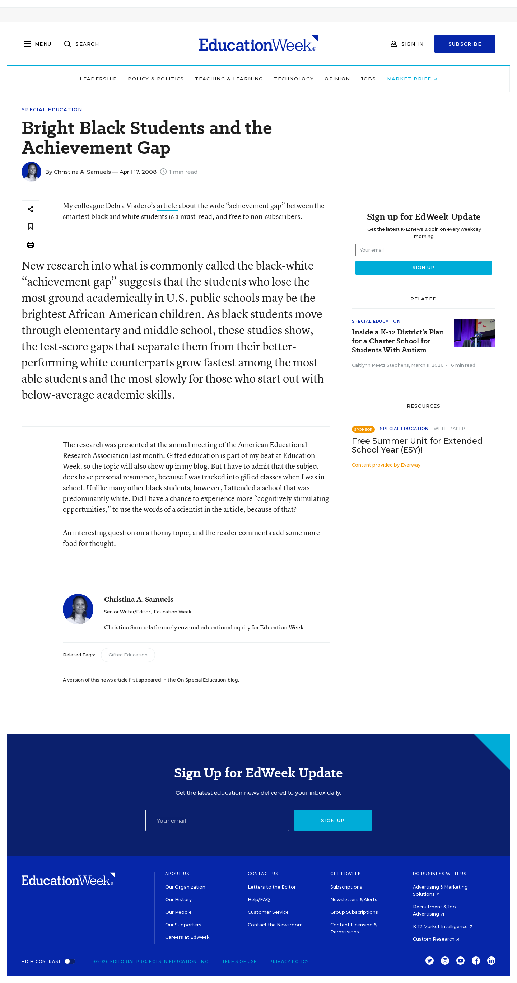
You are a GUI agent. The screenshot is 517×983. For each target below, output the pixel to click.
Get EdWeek (345, 873)
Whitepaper (449, 428)
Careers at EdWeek (187, 937)
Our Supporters (183, 924)
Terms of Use (239, 961)
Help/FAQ (259, 899)
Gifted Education (128, 654)
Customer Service (268, 912)
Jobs (368, 78)
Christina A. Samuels (82, 171)
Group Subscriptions (354, 912)
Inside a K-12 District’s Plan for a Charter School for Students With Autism (398, 341)
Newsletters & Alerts (353, 899)
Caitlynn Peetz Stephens (380, 365)
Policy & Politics (156, 78)
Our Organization (185, 887)
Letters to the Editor (272, 887)
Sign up (333, 820)
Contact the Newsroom (275, 924)
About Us (177, 873)
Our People (178, 912)
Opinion (337, 78)
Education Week (172, 611)
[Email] (217, 820)
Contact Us (263, 873)
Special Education (52, 109)
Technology (294, 78)
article (167, 205)
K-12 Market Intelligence (443, 926)
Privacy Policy (289, 961)
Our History (178, 899)
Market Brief (412, 78)
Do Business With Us (439, 873)
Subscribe (465, 44)
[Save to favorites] (30, 227)
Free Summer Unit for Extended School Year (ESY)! (417, 445)
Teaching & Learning (229, 78)
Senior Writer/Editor (127, 611)
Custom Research (436, 939)
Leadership (98, 78)
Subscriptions (346, 887)
